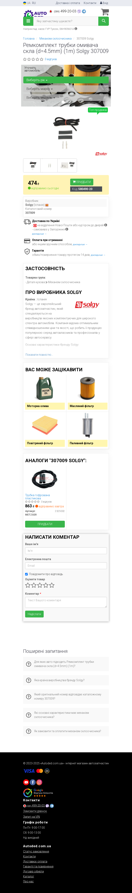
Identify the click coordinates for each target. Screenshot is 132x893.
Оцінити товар (35, 579)
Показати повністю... (39, 354)
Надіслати (34, 614)
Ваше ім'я (31, 544)
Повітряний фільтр (40, 443)
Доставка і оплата (68, 3)
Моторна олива (38, 406)
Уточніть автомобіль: (32, 69)
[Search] (103, 21)
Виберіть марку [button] (39, 89)
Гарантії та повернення (38, 866)
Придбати (82, 182)
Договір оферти (33, 871)
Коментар (33, 593)
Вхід (104, 3)
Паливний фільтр (81, 443)
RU (34, 3)
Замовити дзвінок (35, 811)
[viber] (33, 782)
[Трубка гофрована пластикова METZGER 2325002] (45, 479)
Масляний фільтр (82, 406)
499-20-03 (63, 11)
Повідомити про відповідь (44, 574)
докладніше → (39, 234)
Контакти (90, 3)
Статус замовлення (36, 851)
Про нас (28, 881)
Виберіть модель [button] (40, 98)
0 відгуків (51, 59)
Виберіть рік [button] (36, 80)
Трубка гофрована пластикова (37, 497)
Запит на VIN (31, 816)
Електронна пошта (38, 559)
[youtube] (26, 782)
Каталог (28, 876)
